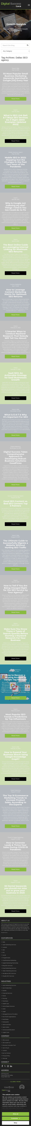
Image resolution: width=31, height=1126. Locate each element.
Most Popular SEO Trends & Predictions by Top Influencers (15, 716)
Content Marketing (15, 284)
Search (14, 68)
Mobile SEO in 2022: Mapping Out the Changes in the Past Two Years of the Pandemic (15, 162)
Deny (15, 1123)
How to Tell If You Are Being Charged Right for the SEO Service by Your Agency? (15, 589)
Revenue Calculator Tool (9, 1045)
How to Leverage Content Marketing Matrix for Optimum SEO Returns (16, 293)
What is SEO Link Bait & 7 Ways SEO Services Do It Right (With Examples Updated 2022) (15, 120)
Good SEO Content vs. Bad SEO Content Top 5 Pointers (15, 503)
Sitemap (4, 1058)
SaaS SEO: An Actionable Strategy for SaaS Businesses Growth (15, 376)
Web (17, 68)
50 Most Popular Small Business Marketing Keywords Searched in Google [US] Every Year (15, 77)
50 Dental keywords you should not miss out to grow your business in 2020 (15, 889)
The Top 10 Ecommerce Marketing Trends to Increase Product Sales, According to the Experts (15, 800)
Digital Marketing (15, 446)
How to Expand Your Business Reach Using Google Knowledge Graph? (15, 755)
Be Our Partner (6, 1053)
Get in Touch (5, 1048)
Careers (4, 1050)
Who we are (5, 1040)
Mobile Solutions (13, 152)
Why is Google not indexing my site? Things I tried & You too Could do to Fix (15, 206)
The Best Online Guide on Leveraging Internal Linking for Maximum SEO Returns (15, 248)
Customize (15, 1118)
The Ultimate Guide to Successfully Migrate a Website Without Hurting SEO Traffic (15, 544)
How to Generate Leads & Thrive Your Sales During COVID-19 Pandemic (15, 846)
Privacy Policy (6, 1055)
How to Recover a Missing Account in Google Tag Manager (15, 677)
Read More (15, 99)
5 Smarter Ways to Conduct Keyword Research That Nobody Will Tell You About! (15, 334)
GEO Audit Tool (6, 1042)
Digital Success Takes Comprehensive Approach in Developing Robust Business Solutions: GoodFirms (15, 457)
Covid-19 (10, 837)
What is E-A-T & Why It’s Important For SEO (15, 415)
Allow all (15, 1114)
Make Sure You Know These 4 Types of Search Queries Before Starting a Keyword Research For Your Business (15, 634)
